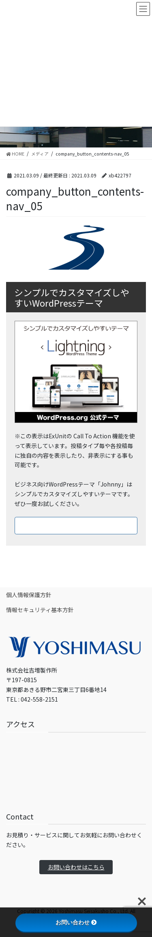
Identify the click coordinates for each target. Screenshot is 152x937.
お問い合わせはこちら (76, 867)
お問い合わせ (76, 922)
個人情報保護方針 (28, 595)
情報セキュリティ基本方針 (40, 610)
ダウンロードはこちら (76, 525)
